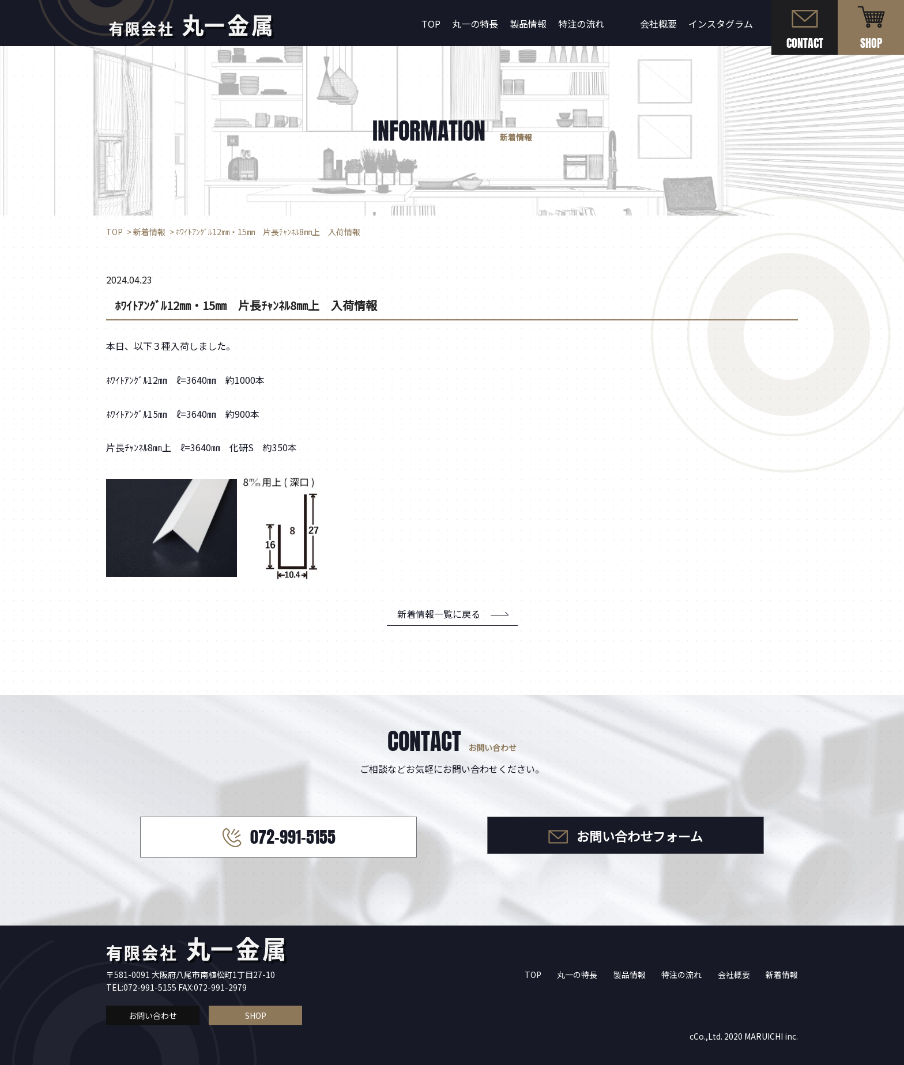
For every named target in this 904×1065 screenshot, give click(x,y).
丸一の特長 (475, 24)
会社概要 (658, 24)
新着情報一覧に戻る (438, 614)
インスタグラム (720, 24)
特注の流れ (581, 24)
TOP (430, 24)
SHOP (255, 1015)
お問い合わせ (153, 1015)
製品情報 (528, 24)
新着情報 (782, 974)
